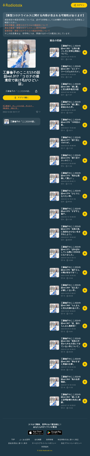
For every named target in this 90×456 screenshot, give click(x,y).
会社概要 (38, 439)
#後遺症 (7, 108)
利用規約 (44, 447)
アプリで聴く (21, 97)
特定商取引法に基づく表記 (68, 439)
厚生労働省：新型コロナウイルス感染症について (26, 25)
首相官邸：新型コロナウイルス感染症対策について (27, 31)
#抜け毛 (15, 108)
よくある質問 (24, 439)
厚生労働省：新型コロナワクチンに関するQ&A (25, 28)
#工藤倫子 (8, 106)
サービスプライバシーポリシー (44, 443)
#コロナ (30, 106)
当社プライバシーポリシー (71, 443)
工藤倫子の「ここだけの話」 (18, 91)
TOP (13, 439)
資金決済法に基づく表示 (17, 443)
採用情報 (49, 439)
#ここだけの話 (19, 106)
